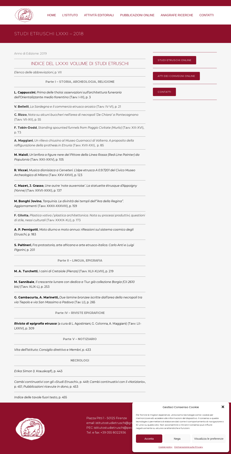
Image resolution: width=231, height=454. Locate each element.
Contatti (164, 91)
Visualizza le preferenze (208, 438)
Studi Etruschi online (174, 60)
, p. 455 (41, 397)
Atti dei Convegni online (176, 75)
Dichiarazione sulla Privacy (188, 447)
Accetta (149, 438)
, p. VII (38, 72)
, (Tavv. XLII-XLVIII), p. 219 (63, 271)
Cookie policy (165, 447)
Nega (177, 438)
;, (52, 350)
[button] (223, 407)
